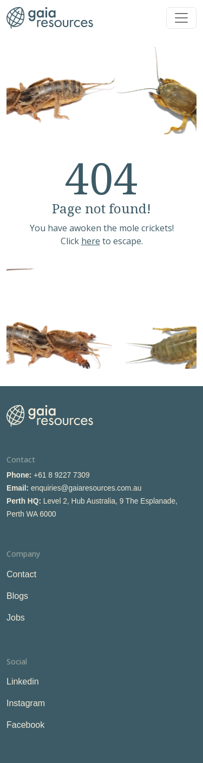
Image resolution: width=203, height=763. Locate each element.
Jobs (15, 617)
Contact (21, 574)
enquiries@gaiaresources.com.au (86, 488)
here (90, 241)
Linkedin (22, 681)
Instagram (25, 703)
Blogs (17, 596)
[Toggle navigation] (181, 18)
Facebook (25, 724)
